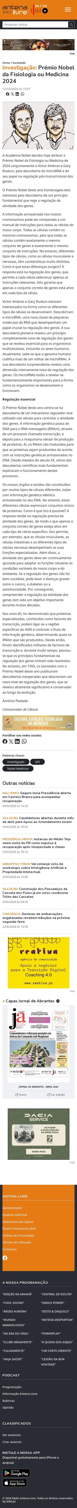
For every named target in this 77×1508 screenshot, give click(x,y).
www (20, 1095)
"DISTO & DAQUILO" (55, 1311)
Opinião (8, 1407)
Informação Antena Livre (19, 1394)
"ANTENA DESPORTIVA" (57, 1320)
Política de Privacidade (18, 1235)
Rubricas (8, 1401)
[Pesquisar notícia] (35, 24)
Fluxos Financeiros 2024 (19, 1228)
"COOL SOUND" (13, 1303)
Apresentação (12, 1208)
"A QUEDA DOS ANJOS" (57, 1342)
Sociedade (19, 63)
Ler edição (56, 1095)
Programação (11, 1387)
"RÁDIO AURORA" (14, 1311)
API (37, 762)
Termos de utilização (16, 1242)
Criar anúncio (11, 1442)
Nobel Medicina (18, 769)
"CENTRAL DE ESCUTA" (56, 1294)
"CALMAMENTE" (13, 1351)
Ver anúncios (11, 1435)
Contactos (9, 1249)
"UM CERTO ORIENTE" (56, 1351)
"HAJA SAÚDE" (12, 1359)
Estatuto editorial (14, 1215)
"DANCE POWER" (53, 1303)
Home (6, 63)
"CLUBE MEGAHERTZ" (17, 1342)
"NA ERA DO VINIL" (15, 1333)
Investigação (15, 762)
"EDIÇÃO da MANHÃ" (17, 1294)
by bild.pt (9, 1501)
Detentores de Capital (17, 1222)
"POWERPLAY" (51, 1333)
